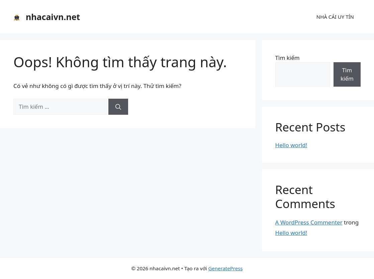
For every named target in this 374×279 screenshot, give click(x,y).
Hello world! (291, 145)
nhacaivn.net (53, 16)
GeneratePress (225, 268)
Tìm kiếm (287, 58)
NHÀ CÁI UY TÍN (335, 16)
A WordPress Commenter (309, 222)
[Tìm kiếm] (118, 107)
